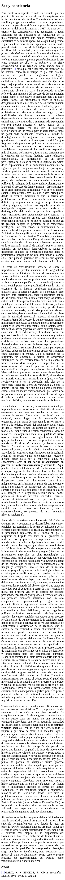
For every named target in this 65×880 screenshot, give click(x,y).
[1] (14, 68)
